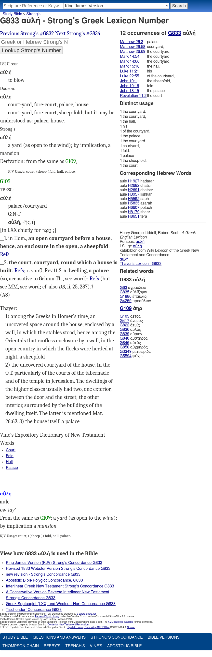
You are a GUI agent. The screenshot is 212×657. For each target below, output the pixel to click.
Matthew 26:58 (132, 47)
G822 (124, 325)
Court (10, 450)
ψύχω (131, 356)
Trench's (75, 646)
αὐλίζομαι (133, 292)
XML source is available (120, 622)
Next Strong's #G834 (78, 33)
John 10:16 (129, 86)
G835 (124, 292)
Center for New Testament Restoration (68, 624)
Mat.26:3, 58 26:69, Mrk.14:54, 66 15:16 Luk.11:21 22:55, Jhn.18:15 (19, 271)
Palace (12, 468)
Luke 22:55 (129, 76)
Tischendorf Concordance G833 (34, 610)
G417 (124, 321)
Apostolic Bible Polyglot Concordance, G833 (44, 580)
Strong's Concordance (117, 637)
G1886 (126, 297)
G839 (124, 334)
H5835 (133, 203)
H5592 (133, 199)
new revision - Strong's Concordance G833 (43, 574)
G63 (123, 288)
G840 (124, 338)
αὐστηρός (134, 338)
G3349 (126, 352)
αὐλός (130, 330)
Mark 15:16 (129, 66)
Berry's (52, 646)
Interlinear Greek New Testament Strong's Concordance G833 (60, 586)
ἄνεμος (131, 321)
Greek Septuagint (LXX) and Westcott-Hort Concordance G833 (61, 604)
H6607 (133, 208)
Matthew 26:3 (131, 42)
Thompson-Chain (20, 646)
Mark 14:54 (129, 57)
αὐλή (140, 242)
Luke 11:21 (129, 71)
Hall (9, 462)
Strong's (33, 14)
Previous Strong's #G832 (27, 33)
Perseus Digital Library (47, 616)
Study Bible (12, 14)
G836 (124, 330)
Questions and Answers (59, 637)
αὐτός (130, 343)
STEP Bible (103, 627)
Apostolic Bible (124, 646)
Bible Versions (163, 637)
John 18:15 (129, 91)
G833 (174, 33)
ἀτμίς (130, 325)
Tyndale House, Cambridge (82, 627)
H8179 (133, 212)
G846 (124, 343)
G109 (71, 161)
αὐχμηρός (134, 347)
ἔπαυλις (133, 297)
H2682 (133, 186)
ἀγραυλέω (133, 288)
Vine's (96, 646)
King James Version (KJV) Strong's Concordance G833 (54, 563)
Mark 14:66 (129, 61)
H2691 (133, 190)
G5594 (126, 356)
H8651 (133, 216)
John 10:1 (128, 81)
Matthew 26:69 (132, 52)
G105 (124, 316)
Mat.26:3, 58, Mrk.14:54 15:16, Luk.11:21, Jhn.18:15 (94, 279)
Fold (9, 456)
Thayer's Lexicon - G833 (140, 264)
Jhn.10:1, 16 (5, 255)
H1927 (133, 181)
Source (131, 627)
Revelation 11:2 (133, 96)
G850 (124, 347)
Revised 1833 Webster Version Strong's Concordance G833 (58, 569)
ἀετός (130, 316)
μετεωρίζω (135, 352)
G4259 (126, 301)
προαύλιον (135, 301)
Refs (5, 254)
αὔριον (131, 334)
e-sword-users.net (86, 614)
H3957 (133, 194)
